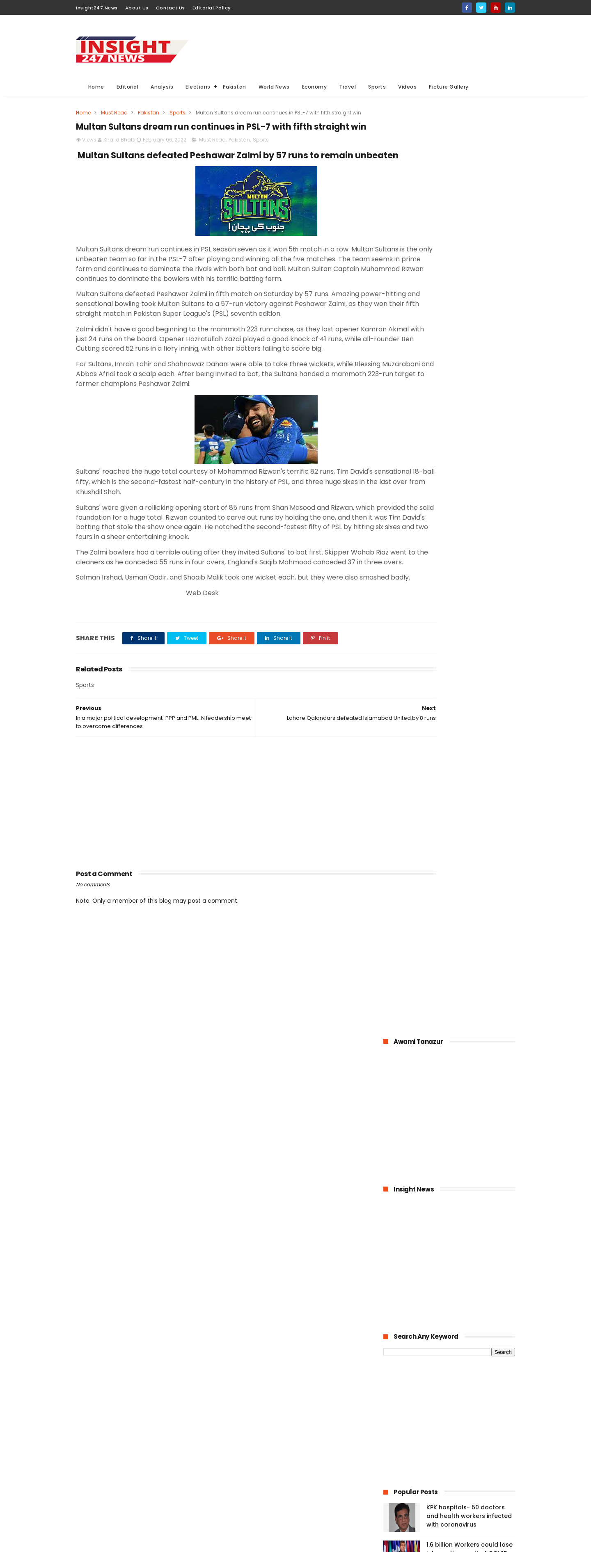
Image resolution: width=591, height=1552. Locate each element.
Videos (408, 86)
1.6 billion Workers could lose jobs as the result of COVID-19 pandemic (469, 627)
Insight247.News (97, 8)
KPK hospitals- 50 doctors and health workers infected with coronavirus (469, 590)
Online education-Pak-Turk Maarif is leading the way (467, 777)
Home (96, 86)
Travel (347, 86)
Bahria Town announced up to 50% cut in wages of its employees (467, 664)
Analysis (162, 86)
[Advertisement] (365, 45)
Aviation (284, 1499)
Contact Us (170, 8)
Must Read (114, 112)
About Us (137, 8)
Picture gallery (248, 1514)
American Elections (302, 1484)
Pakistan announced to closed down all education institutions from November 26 (467, 743)
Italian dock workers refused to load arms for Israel (469, 927)
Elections (198, 86)
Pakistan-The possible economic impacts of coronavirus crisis (459, 701)
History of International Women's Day (461, 889)
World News (274, 86)
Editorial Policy (211, 8)
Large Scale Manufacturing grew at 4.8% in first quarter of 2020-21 (468, 857)
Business (241, 1454)
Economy (314, 86)
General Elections (252, 1439)
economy (295, 1454)
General (240, 1484)
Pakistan (234, 86)
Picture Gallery (449, 86)
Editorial (128, 86)
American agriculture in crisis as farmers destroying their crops (469, 819)
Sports (377, 86)
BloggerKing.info (149, 1541)
